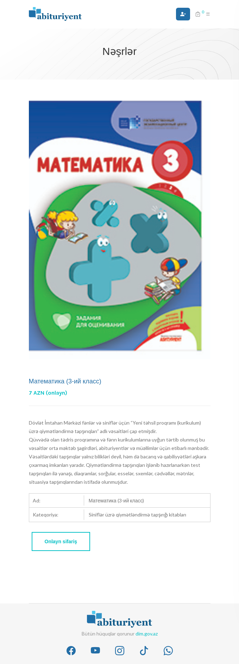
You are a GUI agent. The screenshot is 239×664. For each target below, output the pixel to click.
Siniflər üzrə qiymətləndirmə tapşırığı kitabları (137, 515)
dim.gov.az (147, 634)
